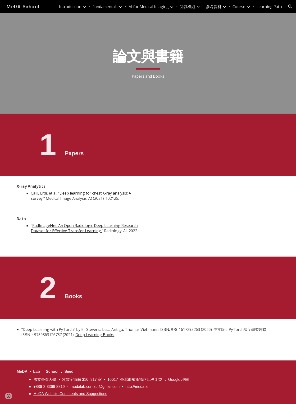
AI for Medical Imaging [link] (149, 6)
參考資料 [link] (213, 6)
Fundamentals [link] (105, 6)
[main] (148, 63)
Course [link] (238, 6)
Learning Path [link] (269, 6)
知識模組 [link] (187, 6)
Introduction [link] (70, 6)
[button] (290, 6)
